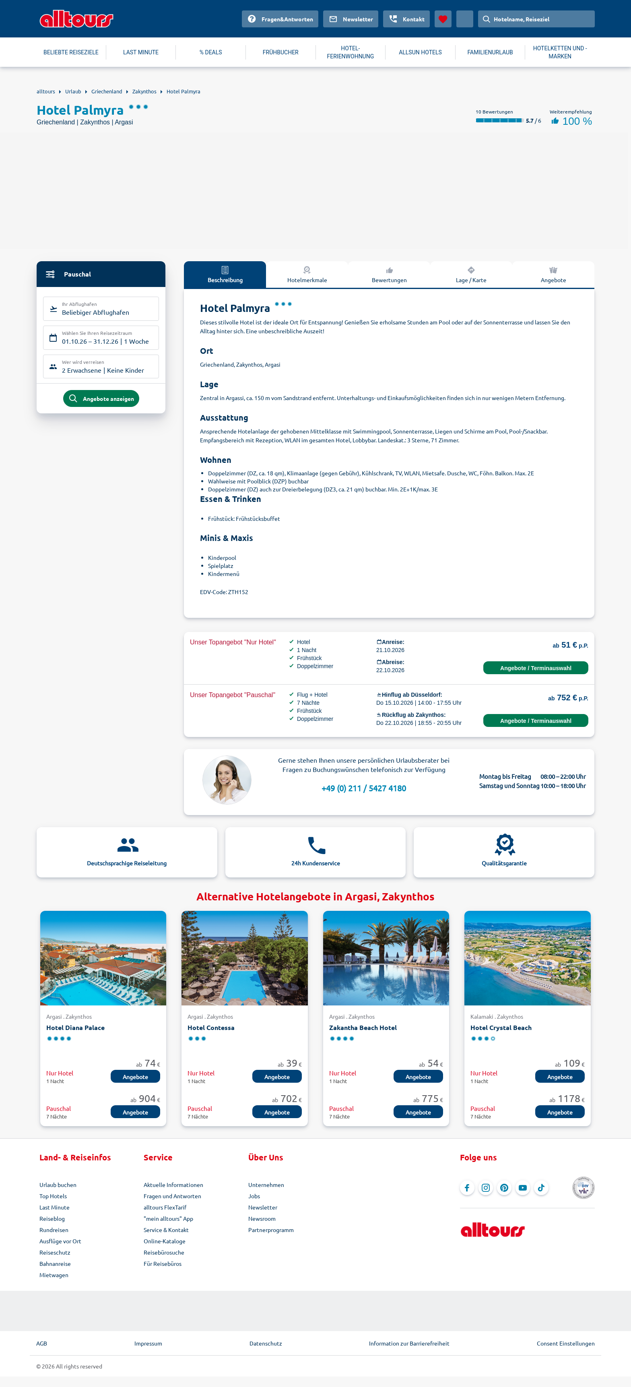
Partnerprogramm (271, 1229)
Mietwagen (53, 1274)
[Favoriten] (443, 18)
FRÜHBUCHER (281, 52)
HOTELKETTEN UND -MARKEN (560, 52)
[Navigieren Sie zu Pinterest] (504, 1188)
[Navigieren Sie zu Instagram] (485, 1188)
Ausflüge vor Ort (60, 1241)
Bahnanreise (55, 1263)
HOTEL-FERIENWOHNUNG (350, 52)
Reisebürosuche (164, 1252)
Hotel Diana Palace (75, 1027)
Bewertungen (389, 274)
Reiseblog (52, 1218)
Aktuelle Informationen (173, 1184)
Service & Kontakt (166, 1229)
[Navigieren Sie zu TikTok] (541, 1188)
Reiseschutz (54, 1252)
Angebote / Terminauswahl (535, 668)
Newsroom (262, 1218)
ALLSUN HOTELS (420, 52)
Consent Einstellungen (566, 1343)
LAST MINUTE (141, 52)
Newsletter (262, 1207)
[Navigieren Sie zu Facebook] (467, 1188)
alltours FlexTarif (165, 1207)
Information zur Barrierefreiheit (409, 1343)
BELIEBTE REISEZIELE (71, 52)
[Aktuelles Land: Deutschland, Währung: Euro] (464, 18)
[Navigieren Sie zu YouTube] (523, 1188)
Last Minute (54, 1207)
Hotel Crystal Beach (501, 1027)
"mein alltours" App (168, 1218)
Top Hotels (53, 1195)
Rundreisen (53, 1229)
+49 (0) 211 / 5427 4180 (364, 788)
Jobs (254, 1195)
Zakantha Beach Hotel (363, 1027)
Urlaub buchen (57, 1184)
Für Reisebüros (162, 1263)
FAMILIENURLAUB (490, 52)
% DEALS (211, 52)
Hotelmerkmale (307, 274)
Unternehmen (266, 1184)
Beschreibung (225, 274)
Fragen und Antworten (172, 1195)
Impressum (148, 1343)
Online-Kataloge (165, 1241)
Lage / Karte (471, 274)
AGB (41, 1343)
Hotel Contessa (211, 1027)
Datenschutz (266, 1343)
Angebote (553, 274)
